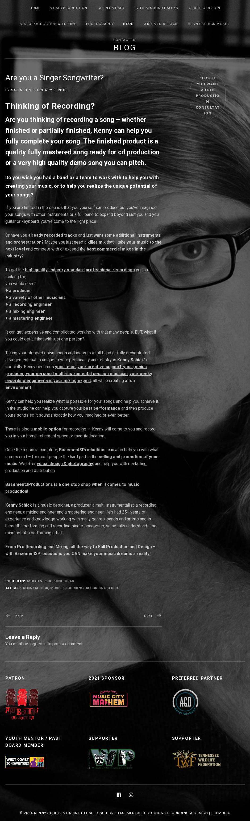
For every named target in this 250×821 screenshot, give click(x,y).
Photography (100, 24)
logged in (38, 643)
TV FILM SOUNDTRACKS (156, 8)
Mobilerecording (67, 588)
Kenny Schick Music (208, 24)
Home (35, 8)
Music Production (68, 8)
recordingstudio (102, 588)
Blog (128, 24)
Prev (19, 616)
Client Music (111, 8)
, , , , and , (78, 373)
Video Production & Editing (48, 24)
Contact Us (125, 40)
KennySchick (35, 588)
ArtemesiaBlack (161, 24)
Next (148, 616)
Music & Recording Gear (50, 581)
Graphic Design (204, 8)
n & (65, 463)
